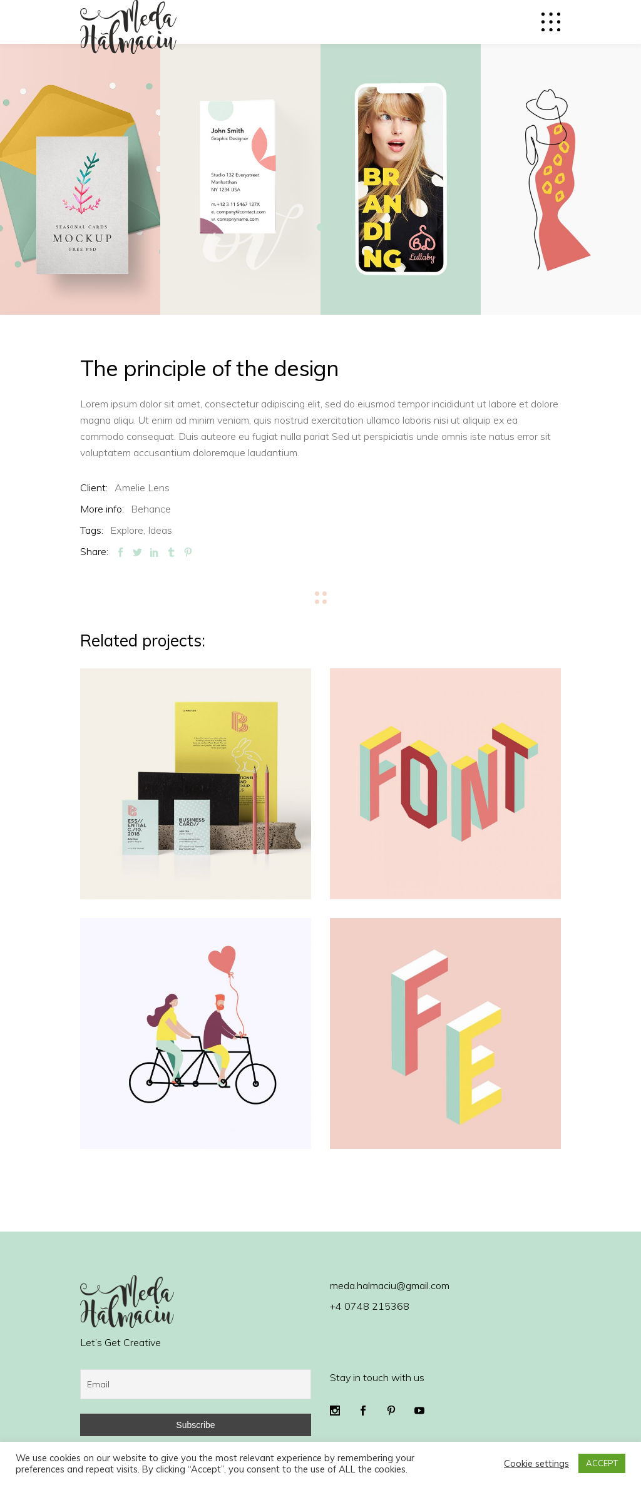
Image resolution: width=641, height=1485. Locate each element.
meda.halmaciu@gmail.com (389, 1285)
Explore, (127, 530)
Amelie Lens (142, 487)
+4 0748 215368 (369, 1306)
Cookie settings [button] (536, 1463)
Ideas (160, 530)
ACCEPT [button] (602, 1463)
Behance (151, 509)
